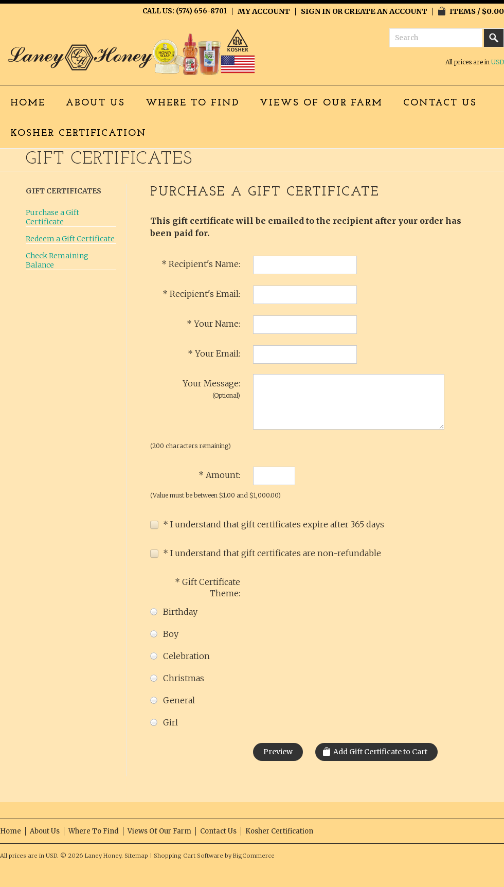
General (172, 700)
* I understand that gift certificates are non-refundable (265, 553)
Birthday (173, 612)
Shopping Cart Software (188, 855)
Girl (164, 722)
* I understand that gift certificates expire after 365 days (267, 524)
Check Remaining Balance (57, 260)
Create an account (385, 11)
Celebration (180, 656)
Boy (164, 634)
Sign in (316, 11)
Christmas (177, 678)
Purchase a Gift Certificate (52, 217)
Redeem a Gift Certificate (70, 238)
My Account (264, 11)
